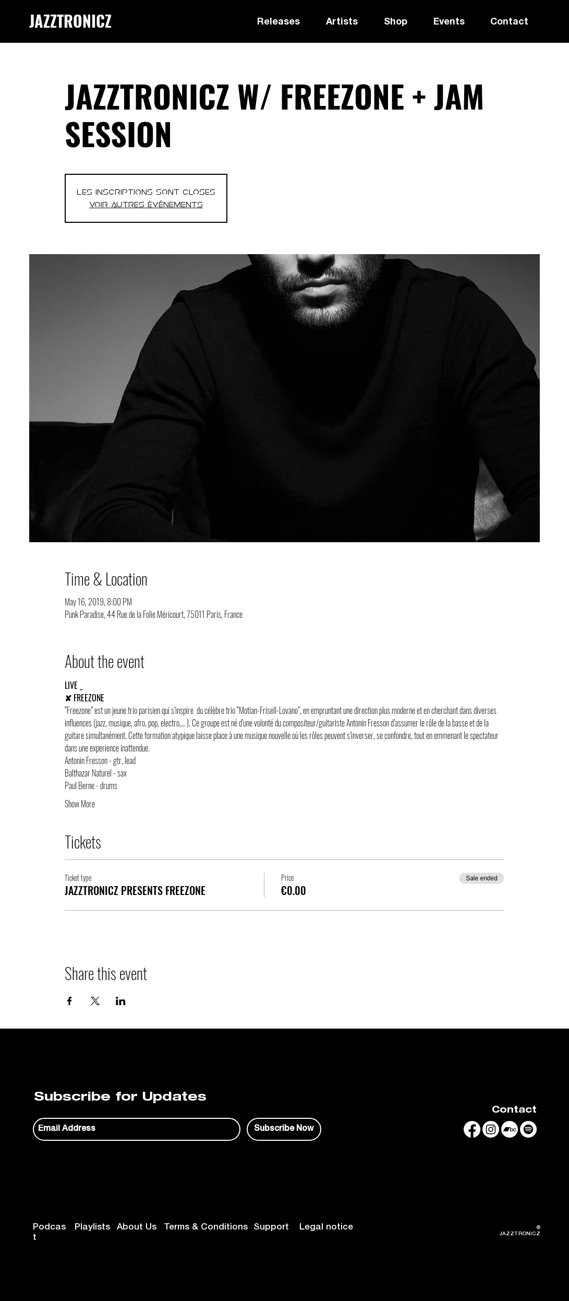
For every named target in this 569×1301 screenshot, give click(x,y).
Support (271, 1227)
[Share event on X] (95, 1001)
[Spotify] (528, 1129)
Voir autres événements (146, 204)
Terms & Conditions (206, 1227)
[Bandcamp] (509, 1129)
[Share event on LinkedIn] (121, 1001)
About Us (136, 1227)
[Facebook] (472, 1129)
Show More (80, 803)
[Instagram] (490, 1129)
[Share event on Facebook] (70, 1001)
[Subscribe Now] (284, 1129)
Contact (514, 1110)
